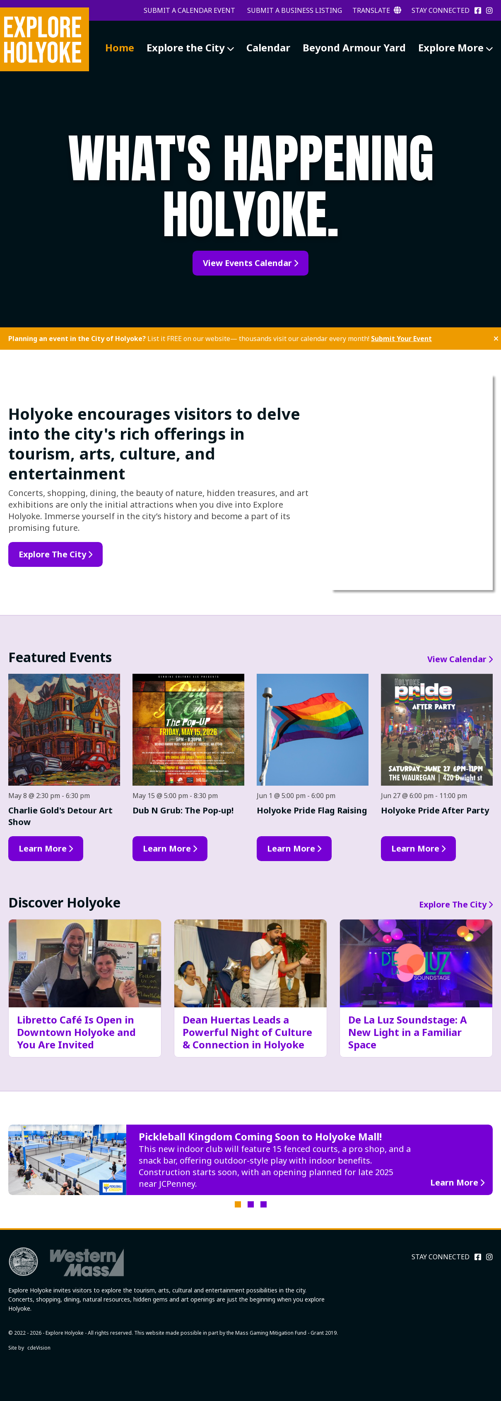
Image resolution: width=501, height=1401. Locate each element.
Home (119, 47)
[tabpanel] (250, 1160)
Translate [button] (376, 10)
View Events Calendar (247, 263)
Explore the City (186, 47)
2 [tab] (251, 1204)
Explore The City (453, 904)
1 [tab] (238, 1204)
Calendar (268, 47)
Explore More (451, 47)
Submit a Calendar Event (189, 10)
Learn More (43, 848)
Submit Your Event (401, 338)
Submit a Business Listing (294, 10)
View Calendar (457, 659)
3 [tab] (263, 1204)
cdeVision (39, 1347)
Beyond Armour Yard (354, 47)
